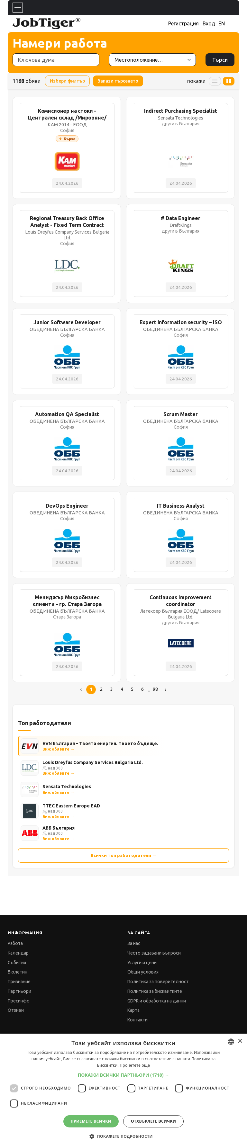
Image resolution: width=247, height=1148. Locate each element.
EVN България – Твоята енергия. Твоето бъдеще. (100, 743)
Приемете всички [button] (91, 1121)
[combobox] (231, 1041)
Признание (19, 981)
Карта (133, 1010)
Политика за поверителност (158, 981)
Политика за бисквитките (154, 991)
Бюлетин (17, 971)
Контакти (137, 1019)
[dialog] (123, 1091)
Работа (15, 943)
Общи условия (143, 971)
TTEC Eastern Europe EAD (71, 805)
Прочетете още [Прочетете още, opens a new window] (135, 1065)
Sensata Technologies (66, 786)
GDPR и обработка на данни (156, 1000)
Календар (18, 953)
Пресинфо (19, 1000)
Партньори (19, 991)
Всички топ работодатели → (124, 855)
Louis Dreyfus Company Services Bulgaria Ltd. (92, 762)
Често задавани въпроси (154, 953)
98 (155, 689)
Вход (209, 23)
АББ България (58, 828)
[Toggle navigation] (18, 8)
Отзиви (16, 1010)
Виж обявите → (58, 749)
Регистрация (183, 23)
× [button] (239, 1041)
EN (221, 23)
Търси (220, 60)
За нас (133, 943)
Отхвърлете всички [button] (153, 1121)
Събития (17, 962)
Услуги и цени (142, 962)
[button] (123, 1075)
